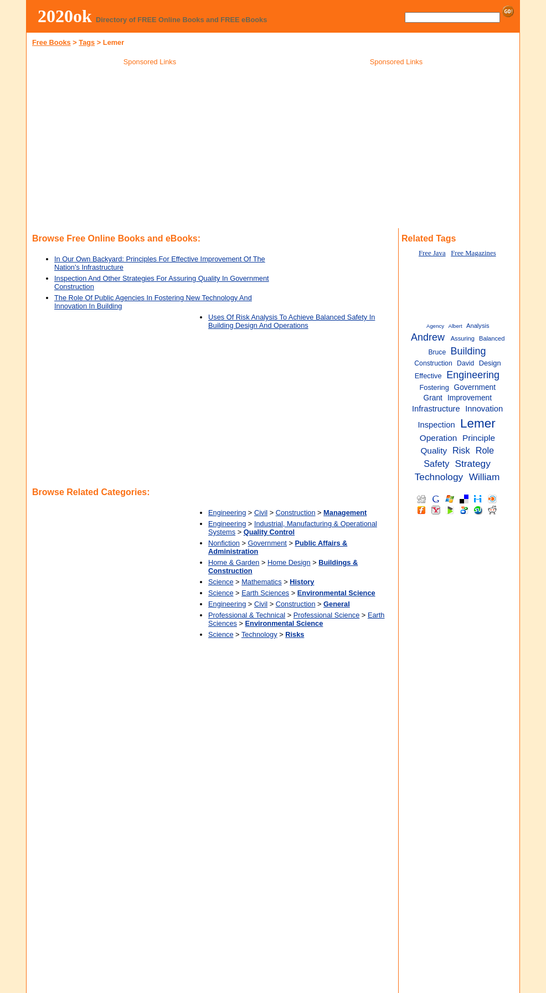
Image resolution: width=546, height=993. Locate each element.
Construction (296, 512)
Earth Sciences (265, 593)
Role (485, 450)
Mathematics (261, 582)
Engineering (227, 512)
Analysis (477, 325)
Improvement (469, 398)
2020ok (65, 16)
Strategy (472, 463)
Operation (438, 438)
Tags (87, 42)
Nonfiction (224, 543)
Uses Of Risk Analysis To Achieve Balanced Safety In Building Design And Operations (291, 321)
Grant (433, 398)
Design (490, 363)
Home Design (289, 562)
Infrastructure (436, 408)
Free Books (51, 42)
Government (267, 543)
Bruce (437, 352)
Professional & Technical (246, 615)
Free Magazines (473, 253)
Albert (455, 326)
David (465, 363)
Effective (428, 376)
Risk (461, 450)
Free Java (432, 253)
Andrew (428, 337)
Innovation (484, 408)
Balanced (491, 338)
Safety (436, 464)
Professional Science (326, 615)
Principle (478, 438)
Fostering (434, 387)
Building (468, 351)
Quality (433, 450)
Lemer (478, 423)
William (484, 476)
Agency (435, 326)
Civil (260, 512)
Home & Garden (233, 562)
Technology (259, 634)
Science (221, 582)
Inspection (436, 424)
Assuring (463, 338)
